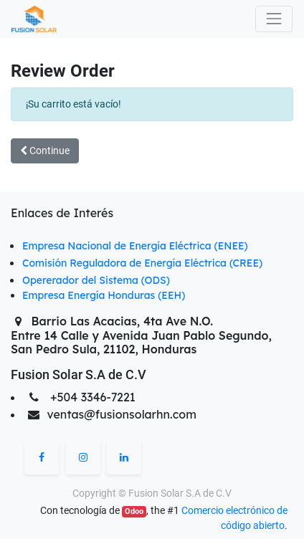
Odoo (134, 511)
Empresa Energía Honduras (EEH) (103, 295)
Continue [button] (45, 150)
